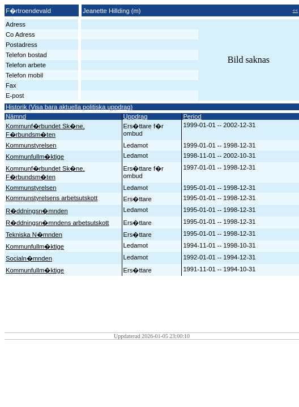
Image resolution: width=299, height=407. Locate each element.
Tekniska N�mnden (34, 234)
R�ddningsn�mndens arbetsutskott (57, 222)
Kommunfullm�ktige (35, 156)
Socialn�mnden (29, 258)
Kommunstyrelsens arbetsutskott (51, 197)
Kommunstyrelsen (31, 145)
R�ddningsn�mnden (37, 210)
